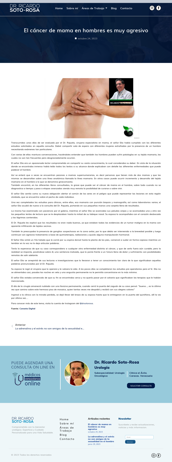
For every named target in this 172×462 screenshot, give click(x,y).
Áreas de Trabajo (94, 8)
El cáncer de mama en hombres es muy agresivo (99, 426)
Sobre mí (72, 8)
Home (59, 8)
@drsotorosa (86, 303)
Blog (114, 8)
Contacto (126, 8)
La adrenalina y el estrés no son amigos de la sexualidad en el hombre (101, 439)
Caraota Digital (27, 308)
